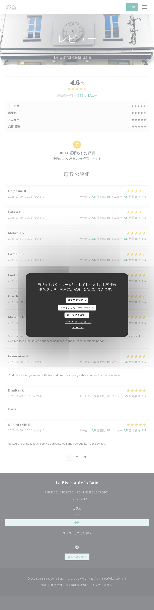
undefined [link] (77, 327)
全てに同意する (77, 300)
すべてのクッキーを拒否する (77, 307)
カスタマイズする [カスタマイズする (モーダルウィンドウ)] (77, 315)
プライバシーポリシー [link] (78, 322)
